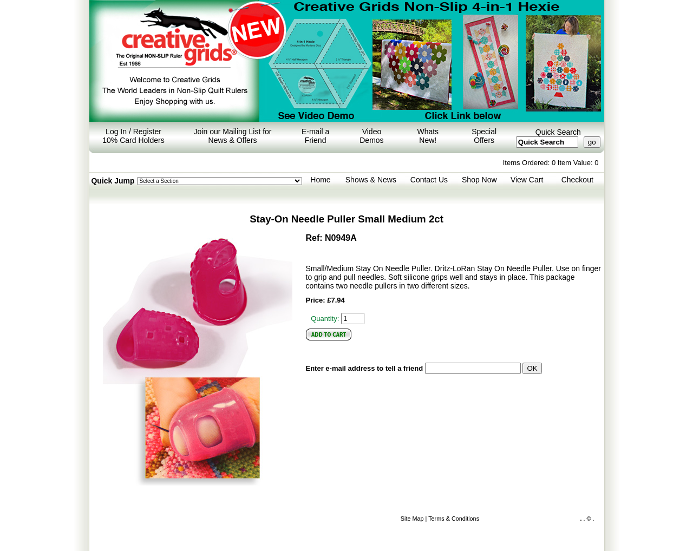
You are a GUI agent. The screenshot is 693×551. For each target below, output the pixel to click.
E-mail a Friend (315, 136)
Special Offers (484, 136)
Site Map (412, 518)
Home (320, 179)
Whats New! (428, 136)
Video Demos (371, 136)
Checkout (577, 179)
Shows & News (370, 179)
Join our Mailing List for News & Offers (233, 136)
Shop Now (479, 179)
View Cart (527, 179)
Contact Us (429, 179)
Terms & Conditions (453, 518)
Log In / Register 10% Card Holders (133, 136)
